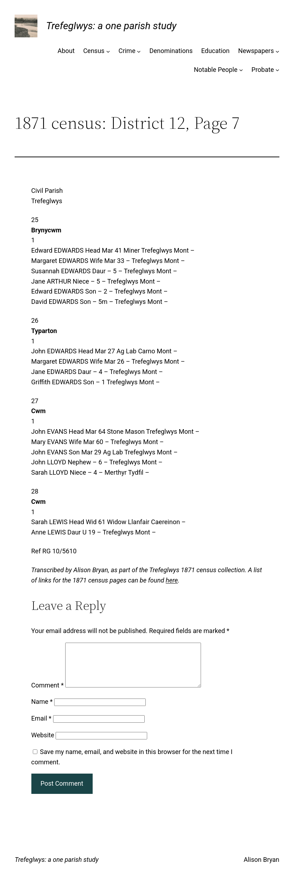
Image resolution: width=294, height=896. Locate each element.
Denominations (170, 50)
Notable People (215, 69)
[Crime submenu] (139, 51)
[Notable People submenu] (241, 70)
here (172, 580)
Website (42, 743)
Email (41, 727)
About (65, 50)
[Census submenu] (108, 51)
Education (215, 50)
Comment (47, 693)
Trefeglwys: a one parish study (111, 26)
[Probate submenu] (277, 70)
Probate (263, 69)
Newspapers (256, 50)
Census (93, 50)
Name (42, 710)
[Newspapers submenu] (277, 51)
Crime (126, 50)
